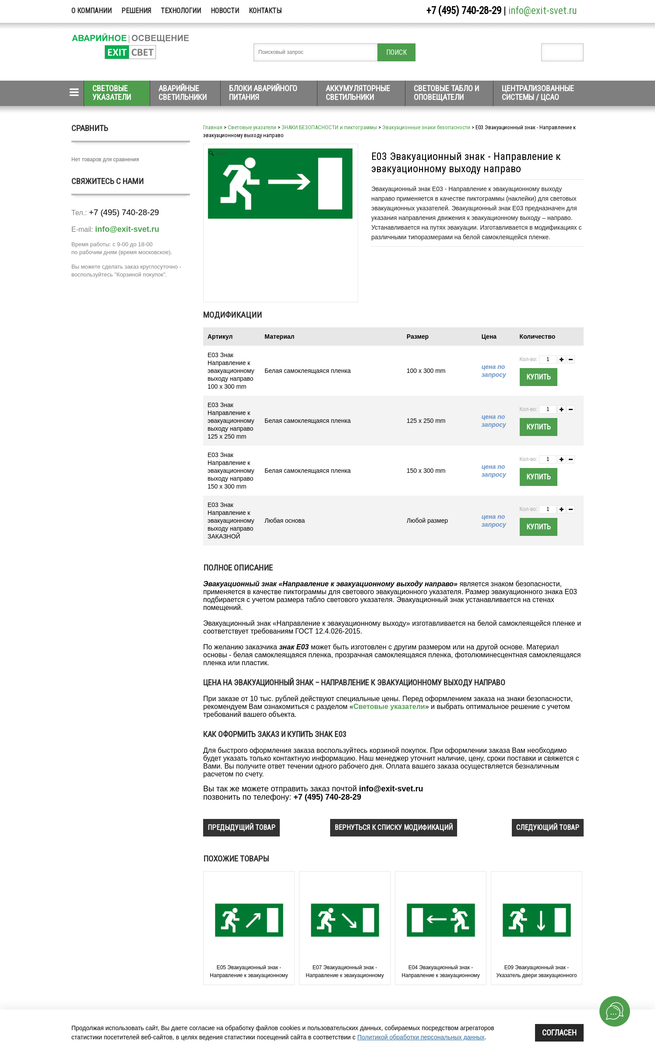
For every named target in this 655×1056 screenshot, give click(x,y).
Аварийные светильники (182, 93)
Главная (212, 127)
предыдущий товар (241, 827)
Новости (225, 11)
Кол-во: (529, 359)
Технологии (181, 11)
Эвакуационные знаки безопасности (426, 127)
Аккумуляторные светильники (358, 93)
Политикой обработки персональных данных (421, 1037)
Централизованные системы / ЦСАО (538, 93)
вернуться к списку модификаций (394, 827)
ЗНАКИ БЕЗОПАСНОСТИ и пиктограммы (329, 127)
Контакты (265, 11)
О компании (91, 11)
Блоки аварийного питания (263, 93)
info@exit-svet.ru (542, 11)
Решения (136, 11)
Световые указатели (111, 93)
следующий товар (547, 827)
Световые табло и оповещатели (446, 93)
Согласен (559, 1032)
